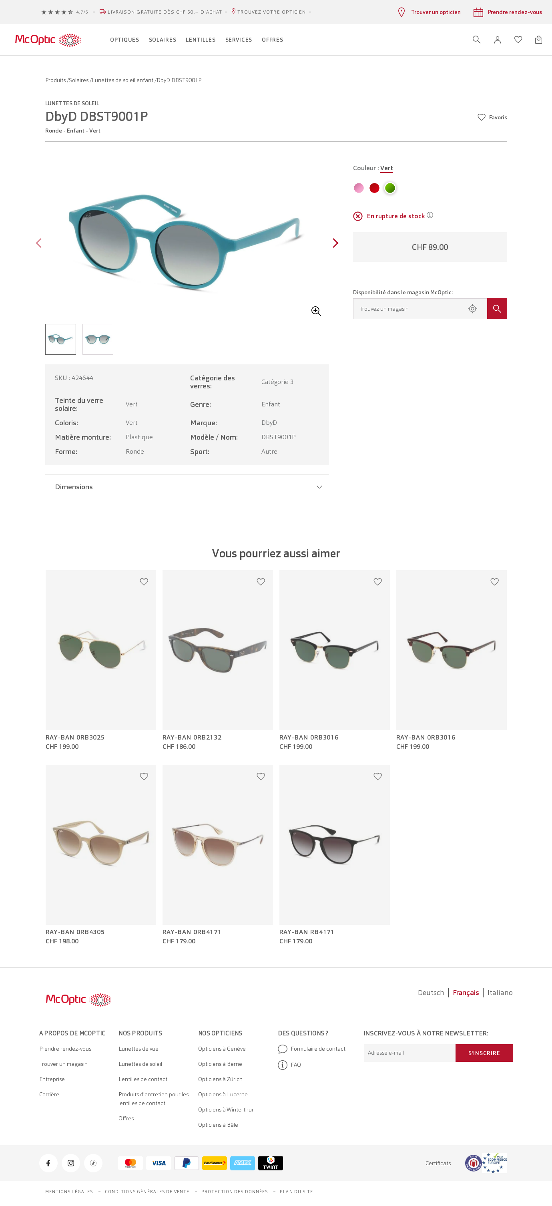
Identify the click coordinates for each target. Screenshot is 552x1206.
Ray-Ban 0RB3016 (309, 737)
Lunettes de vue (138, 1048)
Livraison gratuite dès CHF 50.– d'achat (165, 12)
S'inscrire (484, 1053)
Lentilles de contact (142, 1079)
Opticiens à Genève (222, 1048)
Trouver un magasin (63, 1063)
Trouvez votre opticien (271, 12)
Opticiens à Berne (220, 1063)
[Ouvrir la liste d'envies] (518, 39)
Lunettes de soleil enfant (123, 80)
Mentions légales (69, 1191)
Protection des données (234, 1191)
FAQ (289, 1065)
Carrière (49, 1094)
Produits (56, 80)
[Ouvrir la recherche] (477, 40)
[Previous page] (40, 244)
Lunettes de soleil (140, 1063)
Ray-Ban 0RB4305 (75, 932)
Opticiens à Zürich (220, 1079)
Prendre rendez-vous (65, 1048)
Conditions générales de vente (147, 1191)
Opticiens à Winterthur (226, 1109)
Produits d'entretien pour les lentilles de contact (153, 1099)
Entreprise (52, 1079)
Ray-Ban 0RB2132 (192, 737)
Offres (126, 1118)
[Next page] (333, 244)
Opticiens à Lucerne (223, 1094)
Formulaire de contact (311, 1049)
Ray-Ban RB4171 (307, 932)
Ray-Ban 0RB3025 (75, 737)
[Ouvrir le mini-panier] (538, 40)
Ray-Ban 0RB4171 (192, 932)
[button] (498, 40)
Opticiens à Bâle (218, 1124)
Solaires (79, 80)
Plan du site (296, 1191)
